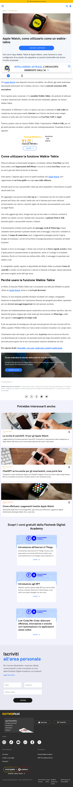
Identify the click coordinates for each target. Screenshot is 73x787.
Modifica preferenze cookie (54, 782)
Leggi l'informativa (9, 675)
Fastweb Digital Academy (45, 754)
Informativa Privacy (41, 781)
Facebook (36, 396)
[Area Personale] (70, 6)
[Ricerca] (67, 6)
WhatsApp (41, 396)
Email (46, 396)
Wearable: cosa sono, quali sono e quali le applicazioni (39, 348)
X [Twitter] (31, 396)
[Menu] (2, 6)
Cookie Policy (48, 781)
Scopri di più (14, 370)
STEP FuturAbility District (45, 758)
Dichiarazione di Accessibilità (65, 781)
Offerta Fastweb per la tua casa (37, 1)
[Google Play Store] (62, 722)
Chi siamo (5, 754)
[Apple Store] (42, 722)
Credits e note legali (8, 758)
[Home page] (14, 6)
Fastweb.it (5, 761)
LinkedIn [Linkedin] (26, 396)
